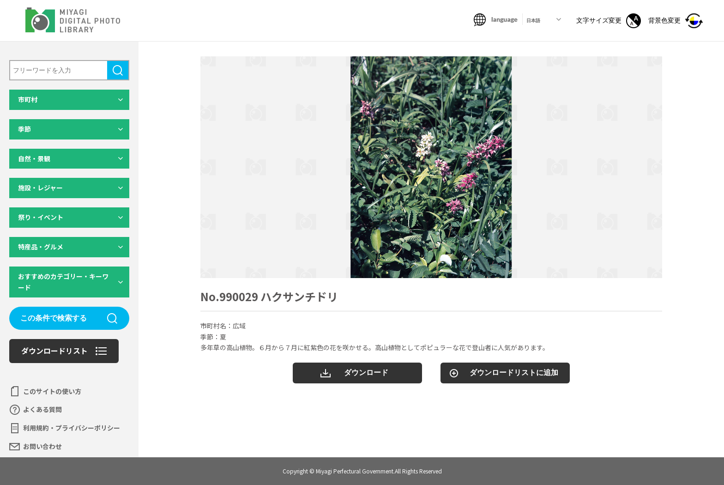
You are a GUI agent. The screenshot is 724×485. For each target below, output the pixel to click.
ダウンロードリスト (54, 350)
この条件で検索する (53, 318)
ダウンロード (366, 372)
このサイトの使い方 (52, 391)
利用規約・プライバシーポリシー (71, 427)
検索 (117, 70)
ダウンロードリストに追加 (514, 372)
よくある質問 (42, 409)
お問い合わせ (42, 446)
